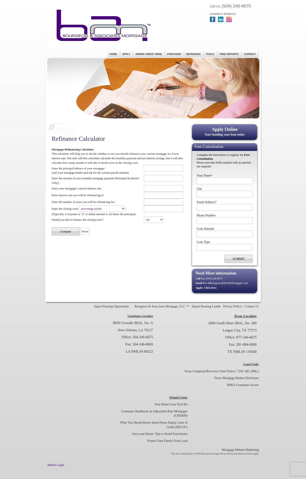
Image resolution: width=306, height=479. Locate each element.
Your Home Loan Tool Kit (170, 404)
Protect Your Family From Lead (167, 441)
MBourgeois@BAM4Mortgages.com (228, 283)
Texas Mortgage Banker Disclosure (236, 378)
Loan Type (203, 242)
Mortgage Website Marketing (240, 450)
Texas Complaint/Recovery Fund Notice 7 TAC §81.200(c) (221, 371)
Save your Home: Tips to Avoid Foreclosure (160, 434)
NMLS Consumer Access (243, 385)
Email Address (207, 202)
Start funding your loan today (224, 131)
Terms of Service (245, 453)
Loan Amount (205, 228)
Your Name (205, 175)
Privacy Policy (232, 306)
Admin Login (55, 465)
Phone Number (206, 215)
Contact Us (252, 306)
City (199, 189)
